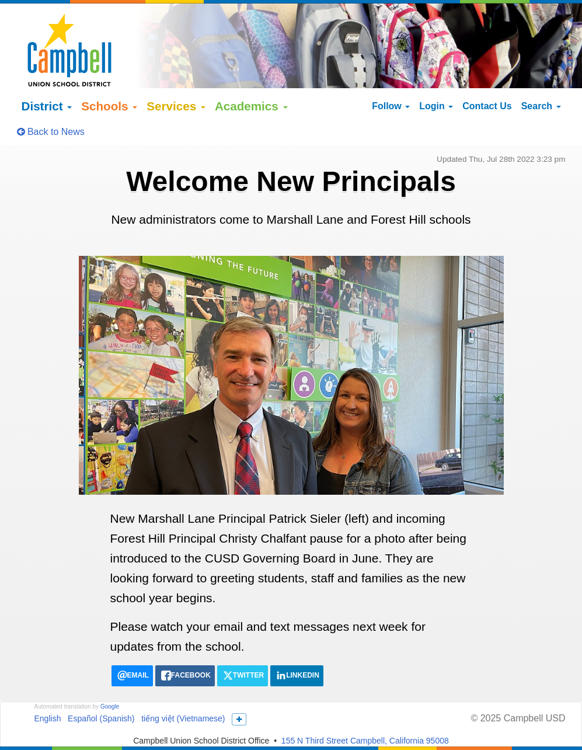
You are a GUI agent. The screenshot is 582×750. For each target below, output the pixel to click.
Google (109, 689)
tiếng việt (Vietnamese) (183, 701)
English (47, 701)
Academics (251, 88)
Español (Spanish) (101, 701)
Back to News (51, 114)
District (47, 88)
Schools (109, 88)
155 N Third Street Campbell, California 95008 (365, 722)
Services (176, 88)
